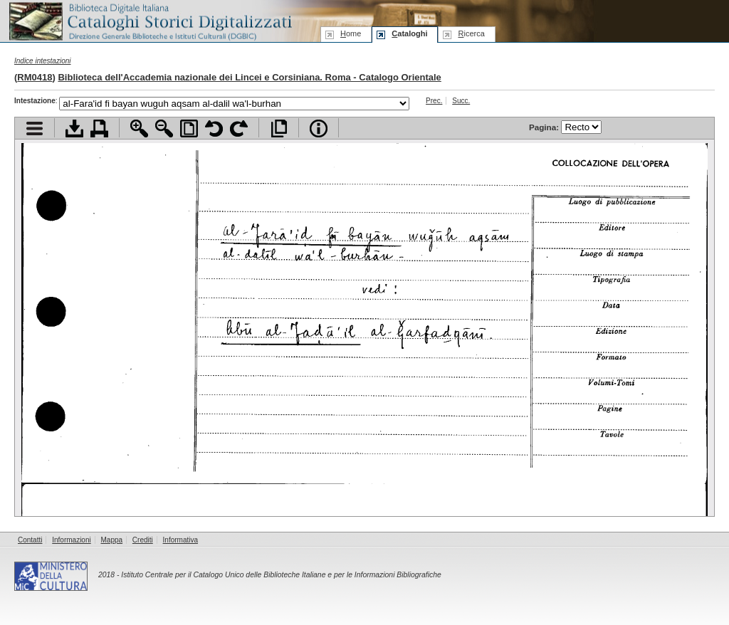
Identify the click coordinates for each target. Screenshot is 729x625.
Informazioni (71, 540)
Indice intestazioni (42, 61)
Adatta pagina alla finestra (189, 128)
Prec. (434, 101)
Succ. (461, 101)
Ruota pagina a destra (239, 128)
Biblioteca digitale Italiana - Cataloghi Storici (149, 20)
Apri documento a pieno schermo (279, 128)
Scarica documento (74, 128)
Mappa (112, 540)
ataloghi (409, 33)
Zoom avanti (139, 128)
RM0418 (34, 77)
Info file (318, 128)
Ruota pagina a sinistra (214, 128)
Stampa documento (99, 128)
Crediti (142, 540)
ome (350, 33)
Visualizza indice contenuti (34, 128)
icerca (471, 33)
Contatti (30, 540)
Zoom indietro (164, 128)
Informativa (180, 540)
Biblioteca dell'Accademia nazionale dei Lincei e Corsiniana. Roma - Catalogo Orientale (249, 77)
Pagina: (565, 127)
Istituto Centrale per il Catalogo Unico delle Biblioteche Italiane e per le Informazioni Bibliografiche (281, 575)
